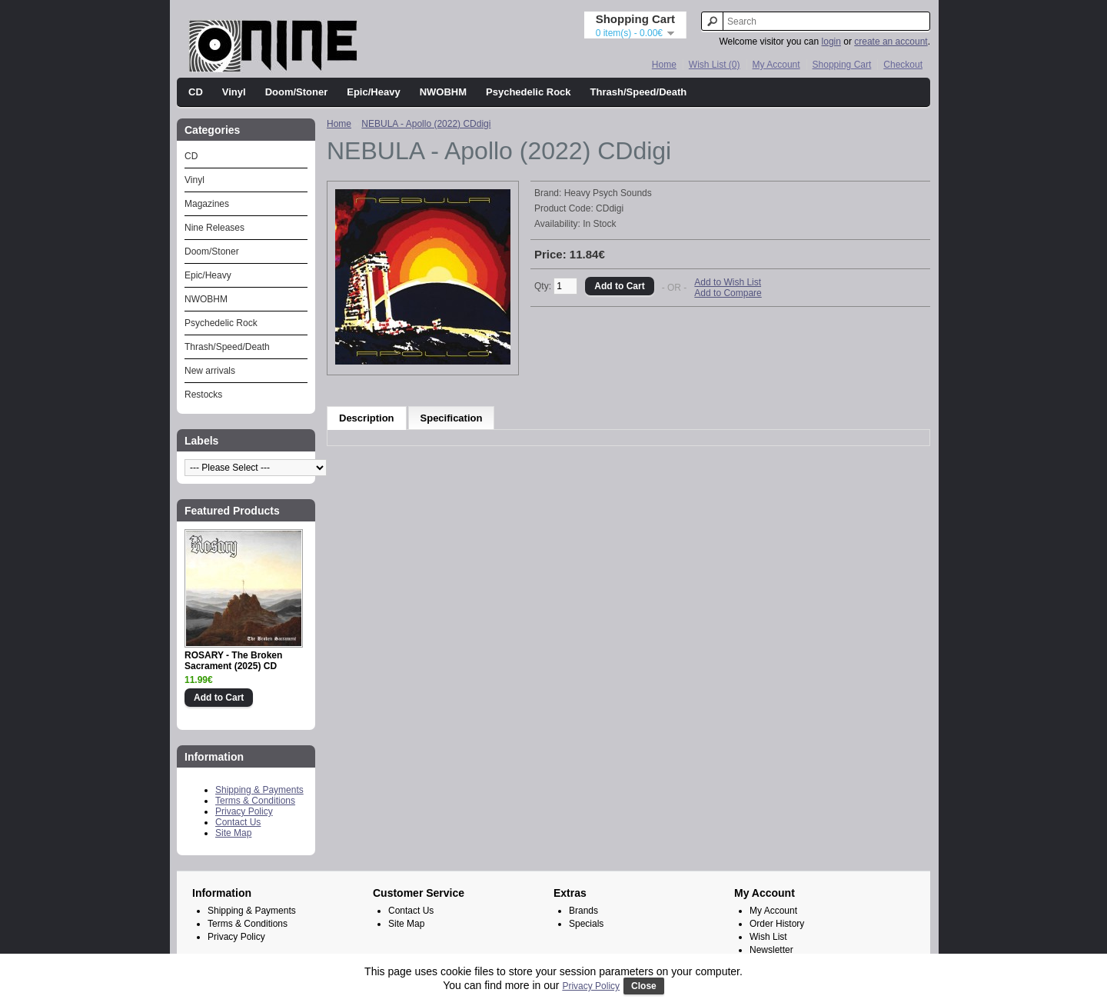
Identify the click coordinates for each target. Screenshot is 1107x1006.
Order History (777, 923)
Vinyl (234, 92)
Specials (586, 923)
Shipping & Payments (259, 789)
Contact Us (238, 822)
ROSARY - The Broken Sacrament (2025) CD (233, 660)
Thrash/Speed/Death (638, 92)
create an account (890, 41)
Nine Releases (214, 227)
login (831, 41)
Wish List (768, 936)
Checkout (902, 64)
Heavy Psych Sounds (608, 193)
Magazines (206, 203)
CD (195, 92)
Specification (452, 418)
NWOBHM (443, 92)
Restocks (203, 394)
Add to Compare (727, 293)
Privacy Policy (244, 811)
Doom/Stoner (296, 92)
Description (366, 418)
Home (664, 64)
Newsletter (771, 949)
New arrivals (209, 370)
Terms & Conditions (255, 800)
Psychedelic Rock (528, 92)
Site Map (233, 833)
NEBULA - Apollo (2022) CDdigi (425, 123)
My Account (776, 64)
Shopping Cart (842, 64)
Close (644, 986)
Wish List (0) (714, 64)
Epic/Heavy (373, 92)
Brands (583, 910)
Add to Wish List (727, 282)
